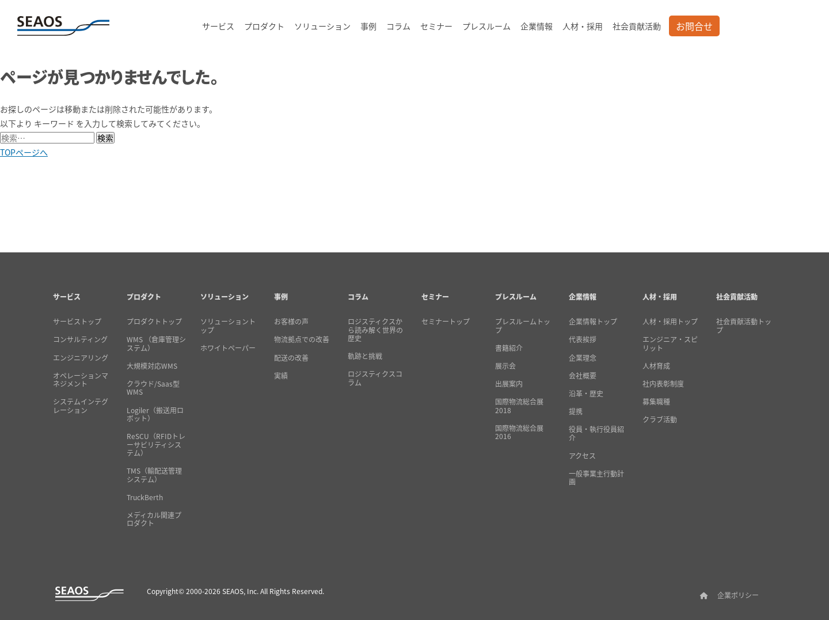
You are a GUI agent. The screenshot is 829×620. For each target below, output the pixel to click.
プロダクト (264, 26)
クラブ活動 (659, 419)
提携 (576, 411)
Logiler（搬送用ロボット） (155, 414)
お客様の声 (291, 321)
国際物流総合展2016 (519, 432)
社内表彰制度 (663, 384)
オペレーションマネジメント (80, 380)
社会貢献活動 (637, 26)
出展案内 (509, 384)
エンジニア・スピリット (670, 343)
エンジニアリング (80, 358)
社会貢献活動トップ (743, 325)
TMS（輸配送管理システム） (154, 475)
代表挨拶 (582, 339)
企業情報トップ (593, 321)
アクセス (582, 456)
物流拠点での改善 (301, 339)
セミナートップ (445, 321)
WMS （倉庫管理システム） (156, 343)
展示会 (505, 366)
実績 (281, 376)
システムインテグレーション (80, 406)
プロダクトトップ (154, 321)
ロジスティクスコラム (375, 378)
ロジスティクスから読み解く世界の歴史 (375, 329)
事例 (368, 26)
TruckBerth (145, 497)
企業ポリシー (738, 595)
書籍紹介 (509, 348)
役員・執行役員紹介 (596, 433)
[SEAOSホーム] (63, 26)
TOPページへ (24, 152)
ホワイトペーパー (228, 348)
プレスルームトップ (522, 325)
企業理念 (582, 358)
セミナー (436, 26)
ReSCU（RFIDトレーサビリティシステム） (156, 444)
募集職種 (656, 402)
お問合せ (694, 26)
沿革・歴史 (586, 394)
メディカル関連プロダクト (154, 519)
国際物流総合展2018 (519, 406)
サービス (218, 26)
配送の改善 (291, 358)
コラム (398, 26)
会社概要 (582, 376)
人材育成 (656, 366)
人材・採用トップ (670, 321)
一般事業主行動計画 (596, 478)
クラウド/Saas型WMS (153, 388)
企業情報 (536, 26)
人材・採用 (582, 26)
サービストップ (77, 321)
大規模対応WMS (152, 366)
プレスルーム (486, 26)
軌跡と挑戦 (365, 356)
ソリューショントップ (228, 325)
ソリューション (322, 26)
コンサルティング (80, 339)
